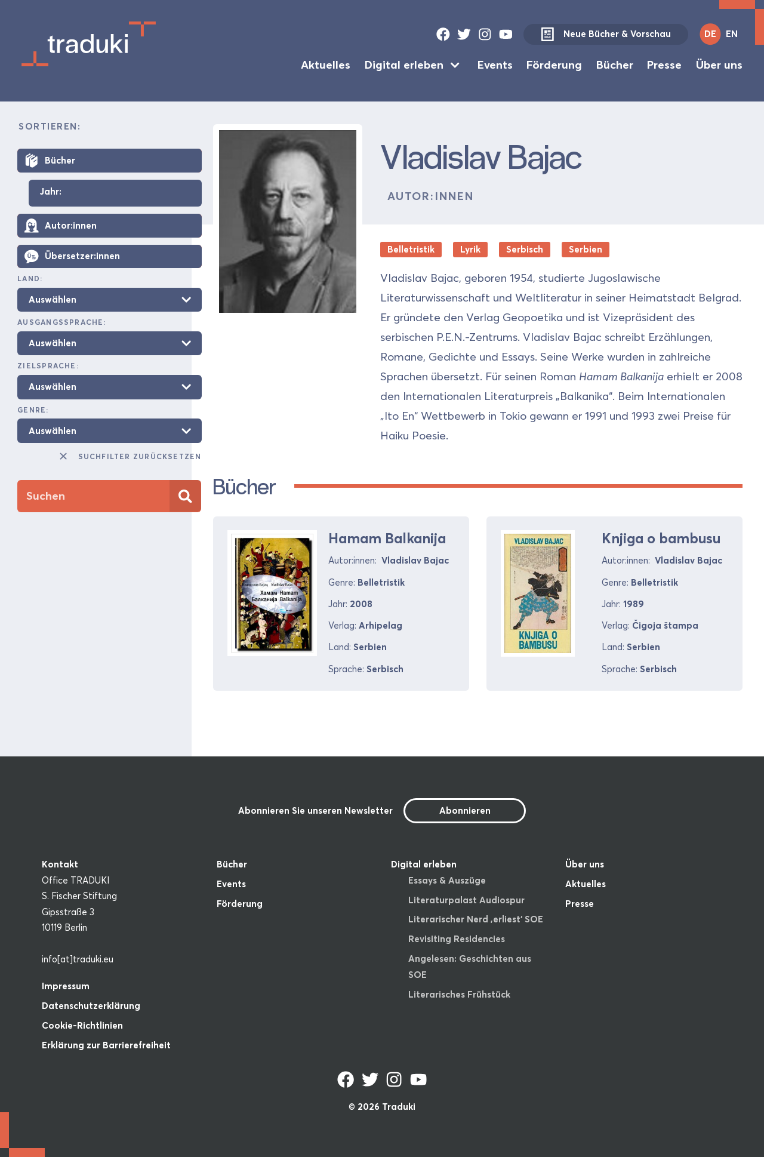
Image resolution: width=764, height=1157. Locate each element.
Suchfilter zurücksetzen (129, 456)
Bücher (614, 65)
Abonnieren (465, 810)
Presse (664, 65)
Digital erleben (404, 65)
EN (732, 33)
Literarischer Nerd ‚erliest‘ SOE (475, 919)
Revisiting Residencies (456, 938)
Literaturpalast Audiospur (466, 900)
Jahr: (50, 192)
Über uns (719, 65)
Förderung (554, 65)
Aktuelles (325, 65)
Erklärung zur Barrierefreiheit (106, 1045)
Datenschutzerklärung (91, 1005)
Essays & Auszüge (447, 880)
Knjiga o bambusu (661, 538)
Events (495, 65)
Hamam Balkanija (387, 538)
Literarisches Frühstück (459, 994)
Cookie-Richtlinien (82, 1025)
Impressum (66, 986)
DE (710, 33)
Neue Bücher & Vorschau (606, 34)
